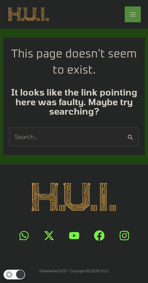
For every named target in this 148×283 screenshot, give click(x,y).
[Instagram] (124, 235)
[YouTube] (74, 235)
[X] (49, 235)
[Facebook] (99, 235)
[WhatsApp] (24, 235)
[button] (14, 274)
